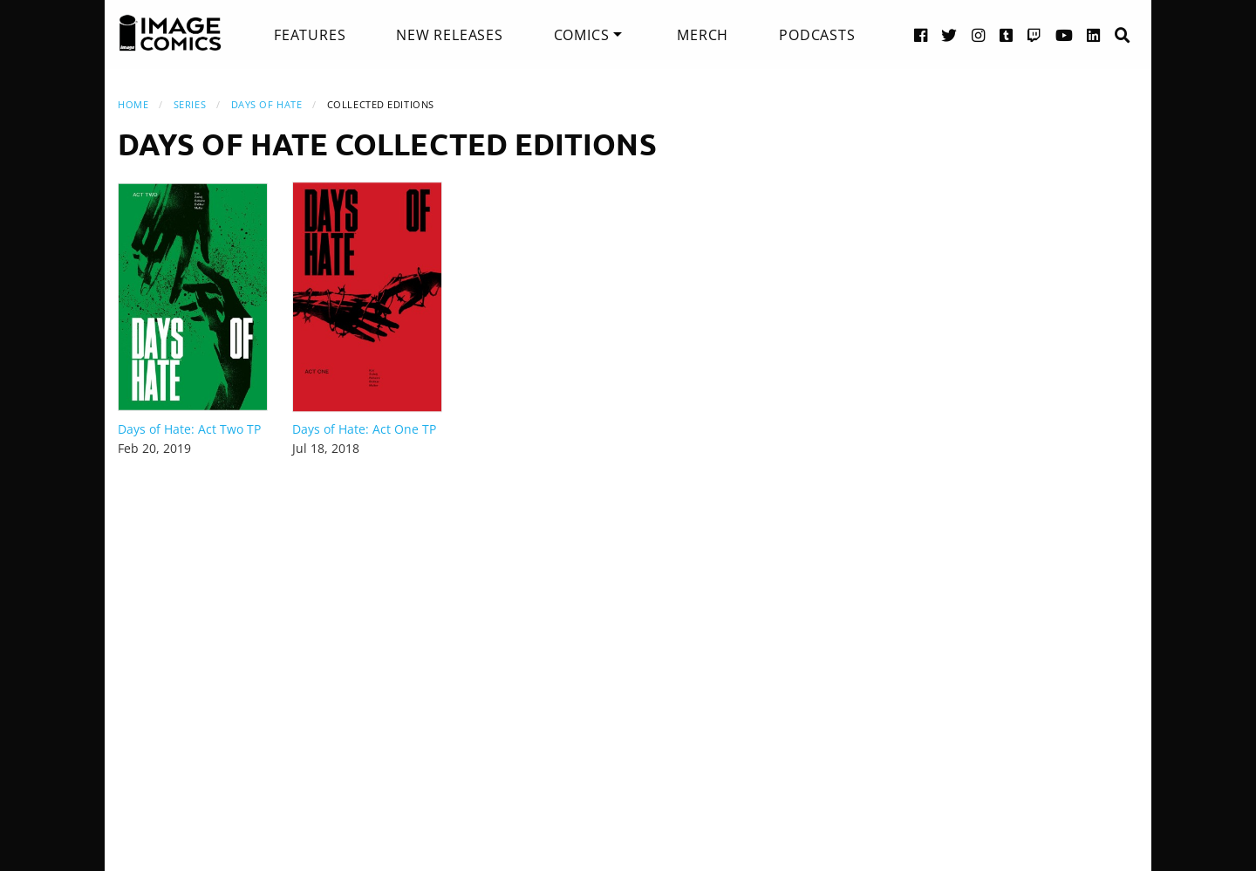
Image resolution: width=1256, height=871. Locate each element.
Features (309, 35)
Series (190, 104)
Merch (702, 35)
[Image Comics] (170, 33)
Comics (582, 35)
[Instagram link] (979, 34)
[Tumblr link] (1007, 34)
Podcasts (817, 35)
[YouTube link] (1064, 34)
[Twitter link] (949, 34)
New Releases (449, 35)
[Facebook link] (921, 34)
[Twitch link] (1034, 34)
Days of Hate (267, 104)
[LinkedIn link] (1094, 34)
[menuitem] (309, 35)
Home (133, 104)
